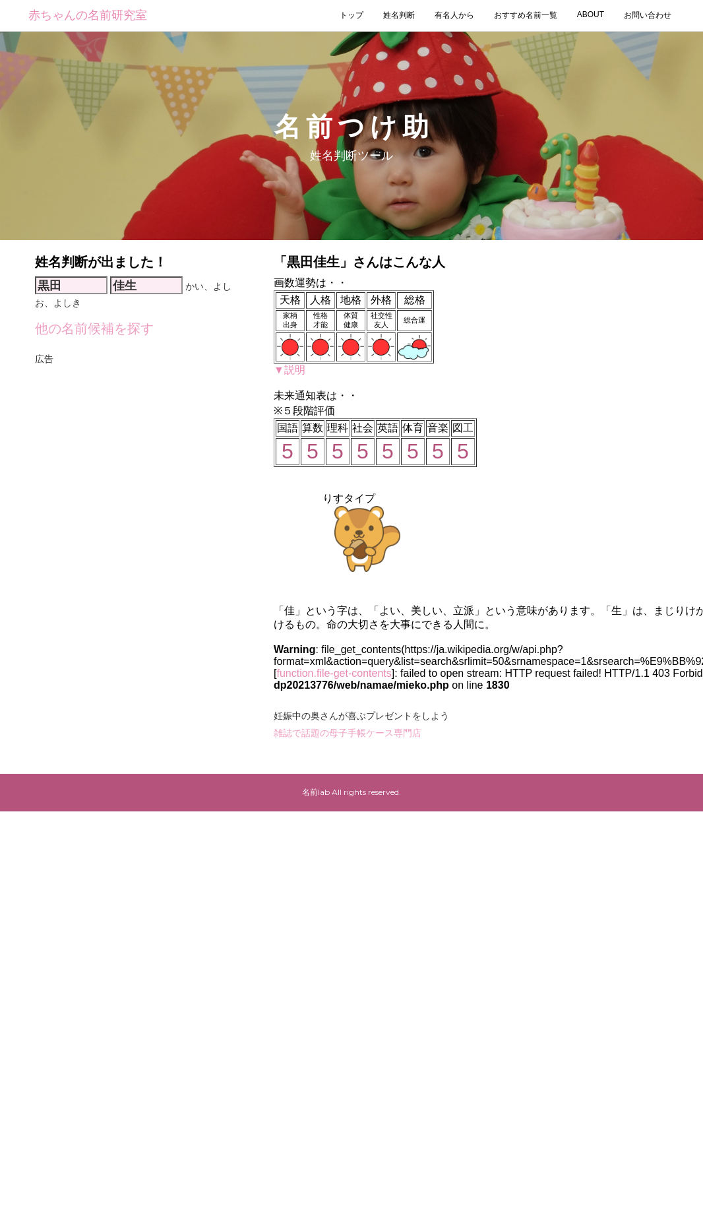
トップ (351, 15)
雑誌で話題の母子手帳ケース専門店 (347, 733)
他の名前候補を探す (94, 328)
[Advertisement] (123, 491)
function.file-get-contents (333, 673)
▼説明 (289, 369)
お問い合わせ (647, 15)
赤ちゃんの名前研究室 (87, 15)
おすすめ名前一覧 (525, 15)
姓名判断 (399, 15)
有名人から (454, 15)
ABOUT (590, 14)
